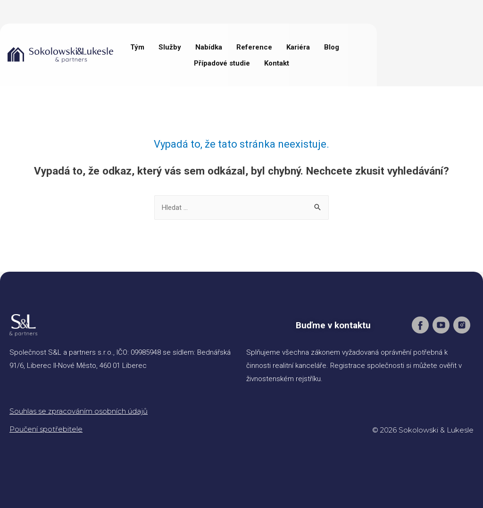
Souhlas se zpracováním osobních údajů (78, 411)
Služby (169, 47)
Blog (331, 47)
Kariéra (298, 47)
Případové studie (222, 63)
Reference (254, 47)
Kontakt (276, 63)
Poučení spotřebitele (46, 429)
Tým (137, 47)
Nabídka (208, 47)
